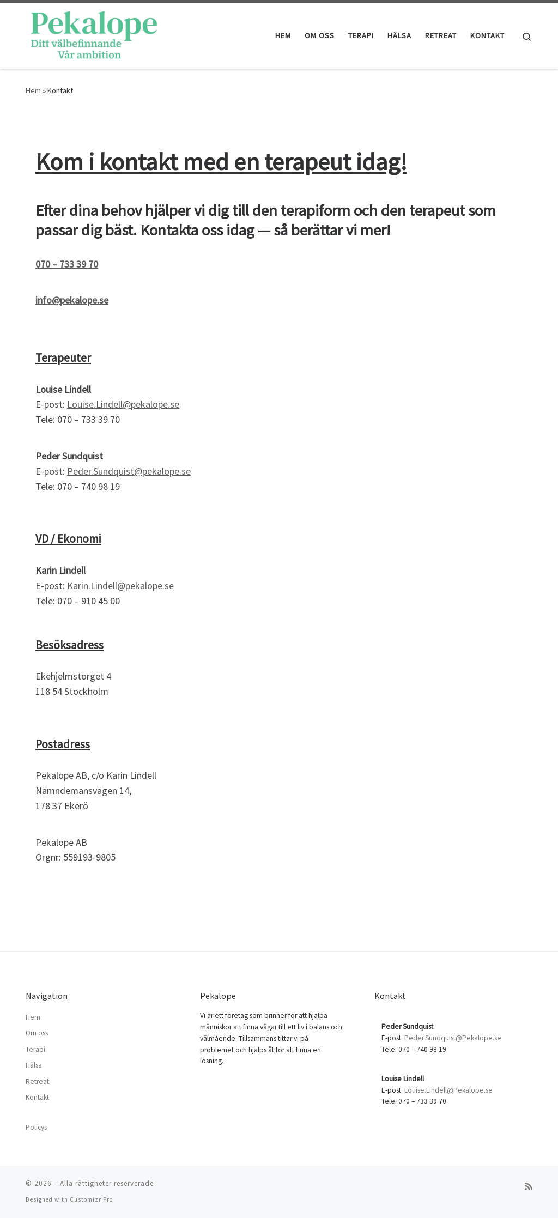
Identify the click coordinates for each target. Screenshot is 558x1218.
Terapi (35, 1049)
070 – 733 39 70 (66, 264)
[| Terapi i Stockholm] (94, 33)
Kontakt (37, 1097)
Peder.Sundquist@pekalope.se (129, 471)
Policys (36, 1127)
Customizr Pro (91, 1199)
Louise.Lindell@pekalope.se (123, 404)
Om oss (37, 1033)
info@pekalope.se (71, 300)
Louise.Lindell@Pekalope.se (448, 1090)
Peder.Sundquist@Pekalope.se (452, 1038)
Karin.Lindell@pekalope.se (120, 585)
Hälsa (34, 1065)
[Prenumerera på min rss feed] (528, 1186)
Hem (33, 90)
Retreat (37, 1081)
